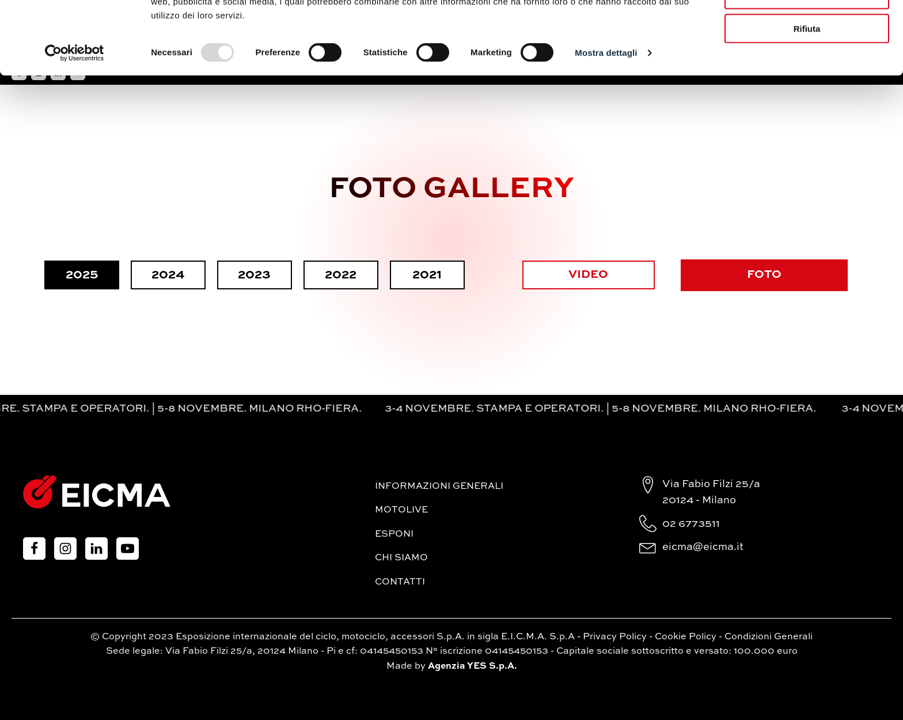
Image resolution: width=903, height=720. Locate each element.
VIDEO (588, 275)
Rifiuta (807, 96)
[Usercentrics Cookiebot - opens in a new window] (74, 121)
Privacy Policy (615, 637)
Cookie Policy (685, 637)
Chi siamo (401, 558)
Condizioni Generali (768, 637)
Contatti (400, 582)
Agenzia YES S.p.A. (472, 666)
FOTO (764, 275)
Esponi (394, 534)
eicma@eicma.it (702, 547)
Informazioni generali (439, 486)
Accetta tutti (807, 28)
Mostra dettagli (606, 121)
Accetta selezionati (806, 62)
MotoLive (401, 510)
